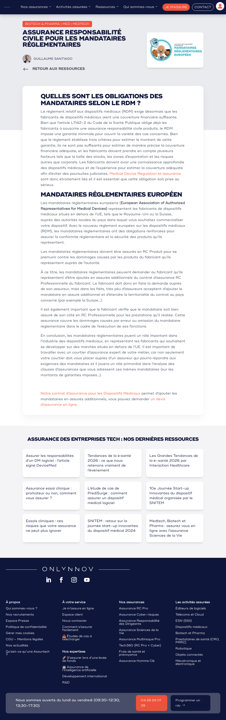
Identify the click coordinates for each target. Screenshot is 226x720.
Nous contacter (74, 621)
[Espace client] (220, 7)
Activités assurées (73, 7)
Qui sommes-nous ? (21, 608)
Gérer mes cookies (20, 633)
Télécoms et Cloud (189, 614)
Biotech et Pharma (190, 633)
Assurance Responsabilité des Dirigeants (139, 622)
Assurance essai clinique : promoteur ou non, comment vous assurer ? (51, 493)
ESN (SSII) (183, 621)
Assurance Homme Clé (136, 661)
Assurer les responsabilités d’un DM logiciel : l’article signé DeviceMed (50, 461)
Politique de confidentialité (26, 627)
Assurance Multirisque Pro (139, 639)
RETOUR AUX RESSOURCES (58, 69)
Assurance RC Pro (133, 608)
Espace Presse (17, 621)
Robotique (183, 648)
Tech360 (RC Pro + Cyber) (140, 645)
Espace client (72, 614)
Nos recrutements (20, 614)
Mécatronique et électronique (188, 662)
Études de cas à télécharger (77, 637)
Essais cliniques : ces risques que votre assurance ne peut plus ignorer (51, 526)
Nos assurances (36, 7)
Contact (202, 7)
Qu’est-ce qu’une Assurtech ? (28, 653)
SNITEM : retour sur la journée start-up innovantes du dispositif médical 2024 (113, 526)
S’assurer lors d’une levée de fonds (84, 659)
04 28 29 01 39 (151, 702)
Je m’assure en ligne (78, 608)
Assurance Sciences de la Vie (138, 631)
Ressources (107, 7)
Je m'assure (176, 7)
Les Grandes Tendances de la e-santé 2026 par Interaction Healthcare (173, 461)
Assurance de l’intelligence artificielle (79, 668)
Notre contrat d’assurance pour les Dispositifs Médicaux (90, 393)
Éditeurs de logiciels (190, 608)
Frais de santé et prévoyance (132, 653)
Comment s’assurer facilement (77, 628)
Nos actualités (17, 645)
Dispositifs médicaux (191, 627)
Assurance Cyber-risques (139, 614)
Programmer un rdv (187, 702)
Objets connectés (189, 655)
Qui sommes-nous (140, 7)
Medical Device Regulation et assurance (145, 173)
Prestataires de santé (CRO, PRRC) (197, 640)
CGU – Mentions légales (24, 639)
